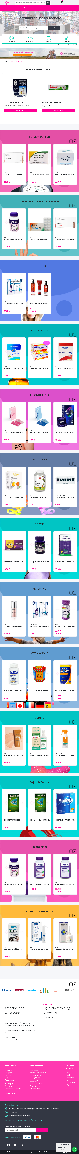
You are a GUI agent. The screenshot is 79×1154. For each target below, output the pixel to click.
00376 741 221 (14, 1112)
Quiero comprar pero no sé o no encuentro (39, 8)
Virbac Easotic (35, 1086)
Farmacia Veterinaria (13, 1088)
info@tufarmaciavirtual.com (19, 1116)
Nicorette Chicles (36, 1088)
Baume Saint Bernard (38, 1073)
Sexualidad (9, 1070)
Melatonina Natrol (37, 1083)
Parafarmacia (10, 1093)
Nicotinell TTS (35, 1081)
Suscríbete (42, 1130)
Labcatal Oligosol (36, 1075)
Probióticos (9, 1086)
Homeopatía (9, 1083)
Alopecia (8, 1077)
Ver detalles (20, 111)
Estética (8, 1075)
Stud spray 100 (35, 1070)
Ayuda (69, 1085)
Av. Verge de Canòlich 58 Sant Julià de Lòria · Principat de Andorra (34, 1109)
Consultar (10, 1037)
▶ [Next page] (74, 141)
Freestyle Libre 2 (36, 1077)
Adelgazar (8, 1073)
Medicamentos (10, 1091)
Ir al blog (48, 1017)
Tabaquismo (9, 1080)
